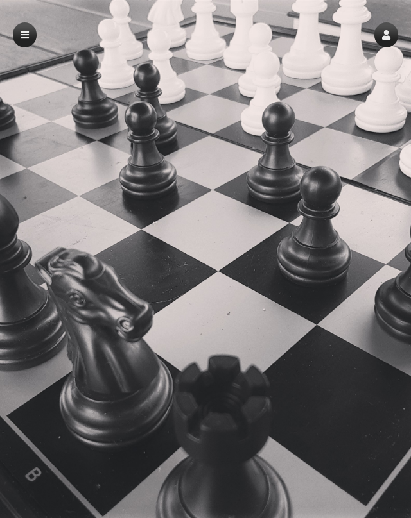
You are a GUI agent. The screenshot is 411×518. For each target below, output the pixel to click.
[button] (386, 34)
